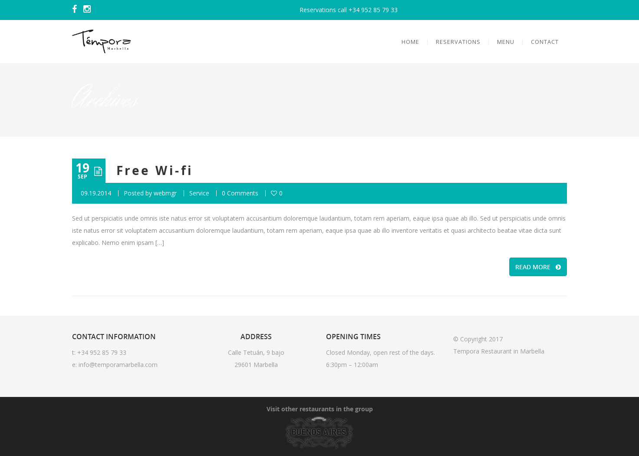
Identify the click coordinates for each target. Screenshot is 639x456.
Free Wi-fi (155, 170)
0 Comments (240, 193)
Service (199, 193)
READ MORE (538, 267)
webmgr (165, 193)
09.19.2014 (96, 193)
